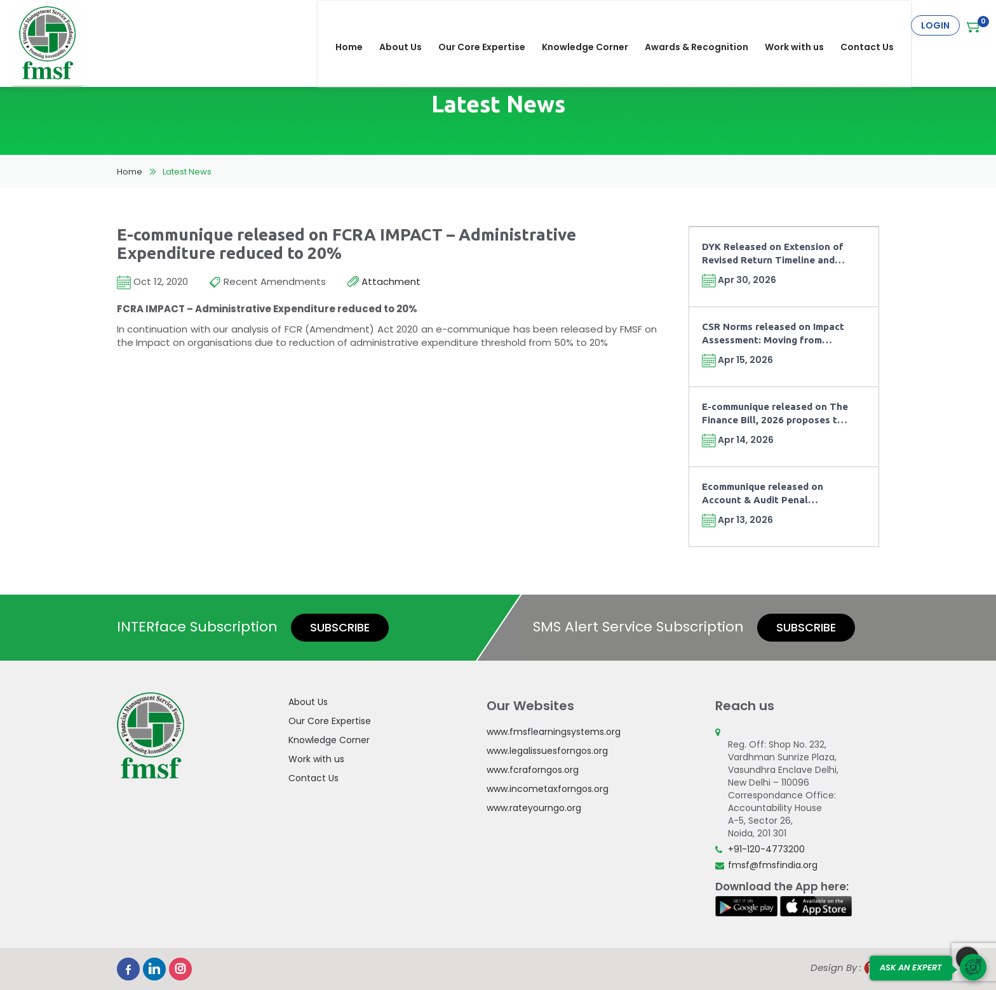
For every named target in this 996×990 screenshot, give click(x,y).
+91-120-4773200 (766, 849)
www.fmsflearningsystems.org (554, 731)
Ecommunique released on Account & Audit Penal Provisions (762, 494)
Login (935, 25)
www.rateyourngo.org (534, 808)
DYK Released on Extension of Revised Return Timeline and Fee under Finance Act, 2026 (773, 254)
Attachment (384, 282)
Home (358, 25)
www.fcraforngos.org (533, 769)
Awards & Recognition (705, 25)
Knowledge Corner (594, 25)
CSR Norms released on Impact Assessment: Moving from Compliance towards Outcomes (774, 334)
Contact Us (876, 25)
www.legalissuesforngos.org (547, 750)
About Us (409, 25)
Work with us (803, 25)
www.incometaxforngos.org (548, 788)
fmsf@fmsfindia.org (773, 865)
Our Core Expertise (490, 25)
